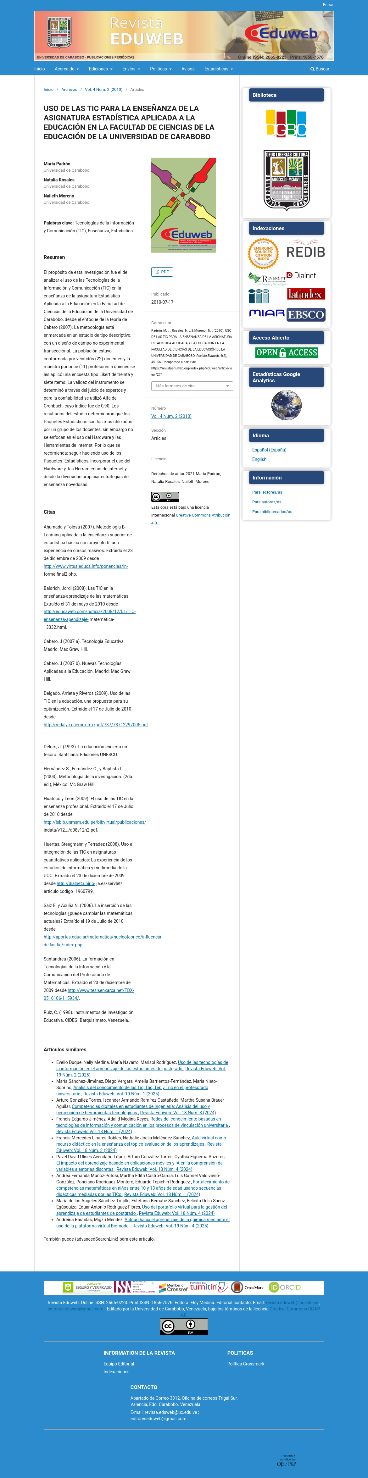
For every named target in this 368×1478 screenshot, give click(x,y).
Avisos (187, 68)
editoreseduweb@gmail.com (75, 1308)
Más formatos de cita (175, 386)
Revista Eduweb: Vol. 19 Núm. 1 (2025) (121, 1093)
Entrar (328, 4)
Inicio (39, 68)
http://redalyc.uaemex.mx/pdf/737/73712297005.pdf (96, 724)
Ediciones (99, 68)
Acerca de (65, 68)
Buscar (319, 68)
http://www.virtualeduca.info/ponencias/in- (86, 566)
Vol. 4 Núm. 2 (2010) (103, 89)
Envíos (130, 68)
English (259, 459)
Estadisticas (217, 68)
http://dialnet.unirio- (76, 883)
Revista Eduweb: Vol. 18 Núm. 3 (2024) (178, 1112)
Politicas (159, 68)
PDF (164, 271)
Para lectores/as (267, 492)
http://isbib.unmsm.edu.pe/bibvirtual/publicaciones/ (95, 822)
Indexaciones (116, 1371)
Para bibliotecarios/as (272, 511)
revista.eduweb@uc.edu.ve (292, 1302)
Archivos (69, 89)
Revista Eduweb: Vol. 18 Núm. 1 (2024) (94, 1131)
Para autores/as (267, 502)
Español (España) (269, 449)
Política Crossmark (246, 1363)
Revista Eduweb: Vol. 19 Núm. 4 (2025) (171, 1225)
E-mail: (137, 1412)
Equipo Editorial (118, 1363)
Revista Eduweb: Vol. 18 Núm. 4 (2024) (154, 1169)
